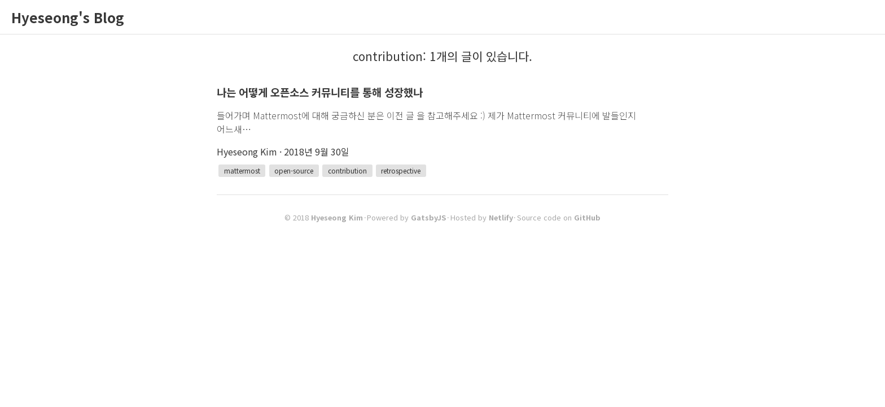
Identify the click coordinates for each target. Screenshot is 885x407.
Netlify (501, 217)
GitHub (587, 217)
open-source (293, 170)
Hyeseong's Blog (67, 17)
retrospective (400, 170)
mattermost (242, 170)
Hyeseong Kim (337, 217)
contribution (347, 170)
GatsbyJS (428, 217)
